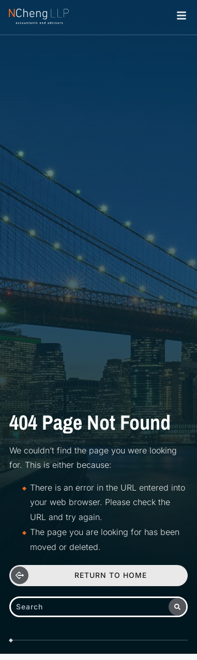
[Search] (177, 607)
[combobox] (90, 607)
